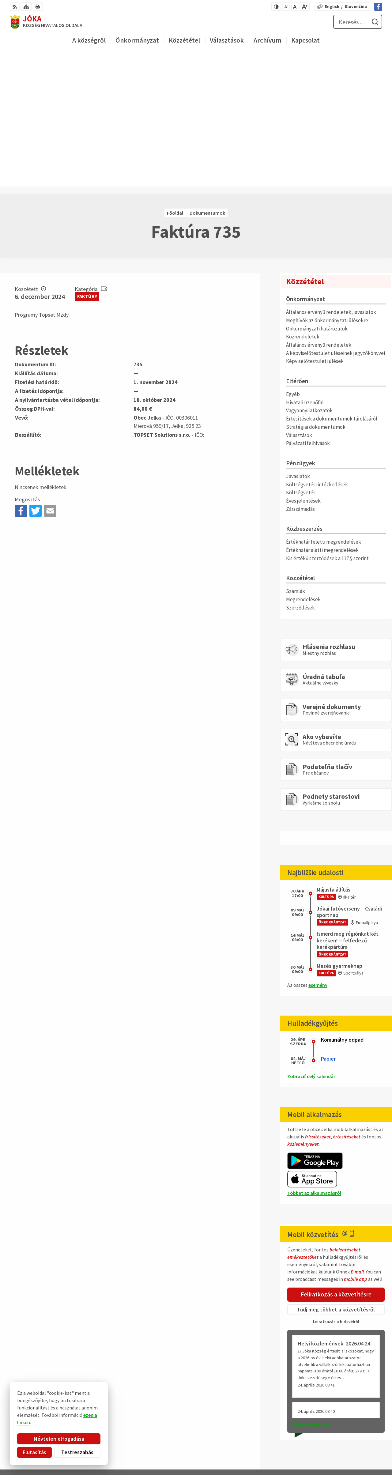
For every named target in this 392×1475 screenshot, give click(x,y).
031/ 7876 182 (363, 1424)
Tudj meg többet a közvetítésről (336, 1177)
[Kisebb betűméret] (286, 6)
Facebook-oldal (365, 1438)
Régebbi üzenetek (311, 1292)
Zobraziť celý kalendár (311, 944)
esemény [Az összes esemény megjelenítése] (317, 853)
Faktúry (87, 164)
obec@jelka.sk (364, 1431)
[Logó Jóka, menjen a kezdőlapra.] (79, 1368)
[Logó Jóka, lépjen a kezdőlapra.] (46, 22)
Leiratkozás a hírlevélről (336, 1189)
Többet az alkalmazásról (314, 1061)
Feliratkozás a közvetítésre (336, 1162)
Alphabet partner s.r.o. (79, 1389)
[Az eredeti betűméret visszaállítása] (294, 6)
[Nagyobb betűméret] (305, 6)
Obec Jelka (57, 1395)
